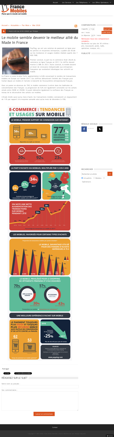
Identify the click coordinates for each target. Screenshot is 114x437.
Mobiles (98, 178)
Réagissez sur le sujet (14, 378)
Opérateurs (86, 181)
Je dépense (86, 35)
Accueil (55, 2)
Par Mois (25, 25)
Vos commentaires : (10, 390)
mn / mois (85, 32)
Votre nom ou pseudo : (11, 383)
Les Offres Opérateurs (100, 2)
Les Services (66, 2)
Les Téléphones (82, 2)
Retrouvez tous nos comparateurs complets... (95, 39)
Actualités (15, 25)
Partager (5, 368)
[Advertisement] (73, 8)
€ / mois (97, 35)
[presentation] (19, 416)
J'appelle (84, 29)
